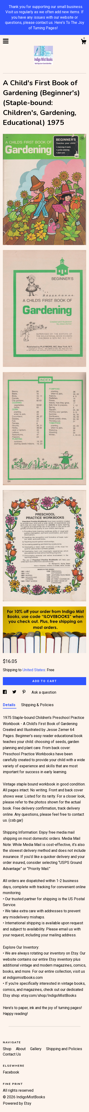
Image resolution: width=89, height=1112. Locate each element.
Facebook (11, 1072)
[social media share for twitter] (14, 692)
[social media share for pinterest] (24, 692)
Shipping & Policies (37, 705)
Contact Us (12, 1054)
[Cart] (83, 42)
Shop (7, 1049)
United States (34, 670)
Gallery (36, 1049)
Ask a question (44, 692)
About (21, 1049)
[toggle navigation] (6, 41)
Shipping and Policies (64, 1049)
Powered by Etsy (17, 1103)
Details (9, 705)
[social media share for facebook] (5, 692)
